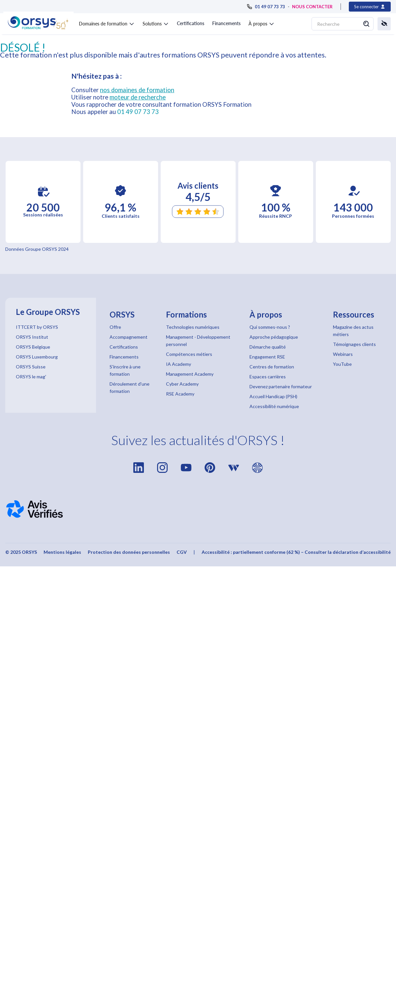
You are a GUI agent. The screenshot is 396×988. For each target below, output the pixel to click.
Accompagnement (129, 337)
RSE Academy (180, 394)
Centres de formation (271, 366)
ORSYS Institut (32, 337)
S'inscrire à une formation (125, 370)
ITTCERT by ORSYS (37, 327)
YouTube (342, 364)
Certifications (190, 23)
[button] (107, 22)
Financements (226, 23)
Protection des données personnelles (129, 552)
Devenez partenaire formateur (280, 386)
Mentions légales (62, 552)
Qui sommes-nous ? (269, 327)
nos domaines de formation (137, 90)
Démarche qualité (267, 347)
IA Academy (178, 364)
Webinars (343, 354)
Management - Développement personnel (198, 340)
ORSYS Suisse (31, 366)
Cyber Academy (182, 384)
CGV (182, 552)
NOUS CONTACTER (312, 6)
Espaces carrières (267, 376)
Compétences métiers (189, 354)
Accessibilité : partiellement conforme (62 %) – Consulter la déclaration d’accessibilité (296, 552)
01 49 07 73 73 (138, 111)
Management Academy (190, 374)
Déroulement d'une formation (129, 387)
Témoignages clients (354, 344)
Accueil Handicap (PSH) (273, 396)
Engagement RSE (267, 357)
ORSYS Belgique (33, 347)
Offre (115, 327)
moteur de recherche (138, 97)
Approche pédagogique (273, 337)
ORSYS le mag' (31, 376)
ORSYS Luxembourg (37, 357)
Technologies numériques (192, 327)
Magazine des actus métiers (353, 330)
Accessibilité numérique (274, 406)
